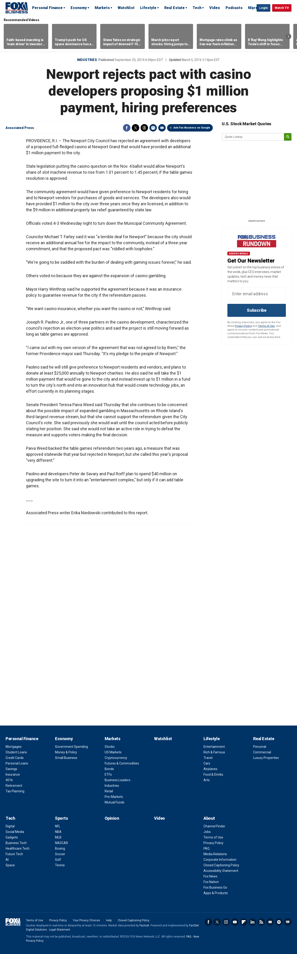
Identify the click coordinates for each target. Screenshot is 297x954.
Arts (206, 780)
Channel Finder (214, 826)
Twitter (135, 128)
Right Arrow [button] (288, 36)
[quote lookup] (253, 137)
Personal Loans (17, 763)
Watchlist (126, 8)
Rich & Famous (214, 752)
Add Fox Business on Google (192, 127)
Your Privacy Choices (86, 920)
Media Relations (215, 854)
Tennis (60, 865)
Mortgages (14, 746)
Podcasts (234, 8)
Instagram (226, 922)
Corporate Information (219, 859)
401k (9, 780)
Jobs (207, 832)
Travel (208, 758)
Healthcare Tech (17, 848)
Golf (58, 859)
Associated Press (20, 128)
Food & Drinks (213, 774)
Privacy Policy (243, 326)
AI (7, 859)
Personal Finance (47, 8)
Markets (102, 8)
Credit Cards (15, 758)
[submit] (287, 137)
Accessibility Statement (220, 871)
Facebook (126, 128)
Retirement (14, 785)
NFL (57, 826)
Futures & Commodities (122, 763)
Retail (109, 791)
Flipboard (243, 922)
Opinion (112, 818)
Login (263, 8)
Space (10, 865)
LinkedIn (252, 922)
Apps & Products (215, 893)
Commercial (262, 752)
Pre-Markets (114, 797)
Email (162, 128)
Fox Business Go (215, 887)
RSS (261, 922)
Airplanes (210, 769)
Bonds (109, 769)
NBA (58, 832)
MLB (58, 837)
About (209, 818)
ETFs (108, 774)
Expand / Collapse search (252, 8)
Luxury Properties (266, 758)
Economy (79, 8)
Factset (144, 925)
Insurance (13, 774)
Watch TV (282, 8)
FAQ (206, 848)
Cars (206, 763)
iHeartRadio (287, 922)
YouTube (235, 922)
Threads (144, 128)
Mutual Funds (114, 802)
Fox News (210, 876)
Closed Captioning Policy (221, 865)
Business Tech (16, 843)
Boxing (60, 848)
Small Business (66, 758)
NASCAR (61, 843)
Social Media (15, 832)
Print (153, 128)
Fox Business (17, 7)
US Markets (113, 752)
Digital (10, 826)
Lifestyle (148, 8)
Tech (197, 8)
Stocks (110, 746)
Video (214, 8)
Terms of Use (266, 326)
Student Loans (16, 752)
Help (109, 920)
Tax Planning (15, 791)
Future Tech (14, 854)
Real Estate (174, 8)
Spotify (279, 922)
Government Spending (71, 746)
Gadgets (12, 837)
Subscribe (256, 310)
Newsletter (270, 922)
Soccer (60, 854)
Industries (87, 60)
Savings (11, 769)
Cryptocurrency (116, 758)
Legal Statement (59, 929)
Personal (259, 746)
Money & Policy (66, 752)
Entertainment (214, 746)
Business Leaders (117, 780)
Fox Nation (211, 882)
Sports (61, 818)
